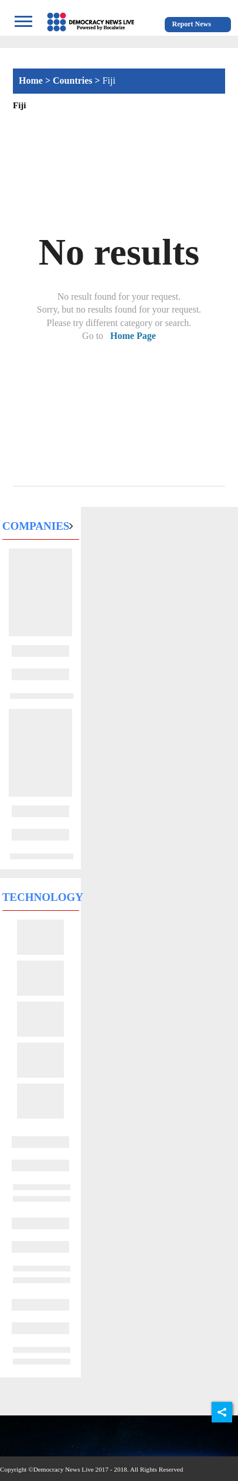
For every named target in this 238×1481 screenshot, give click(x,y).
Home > (36, 80)
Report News (191, 24)
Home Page (133, 336)
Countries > (78, 80)
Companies (36, 526)
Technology (42, 897)
